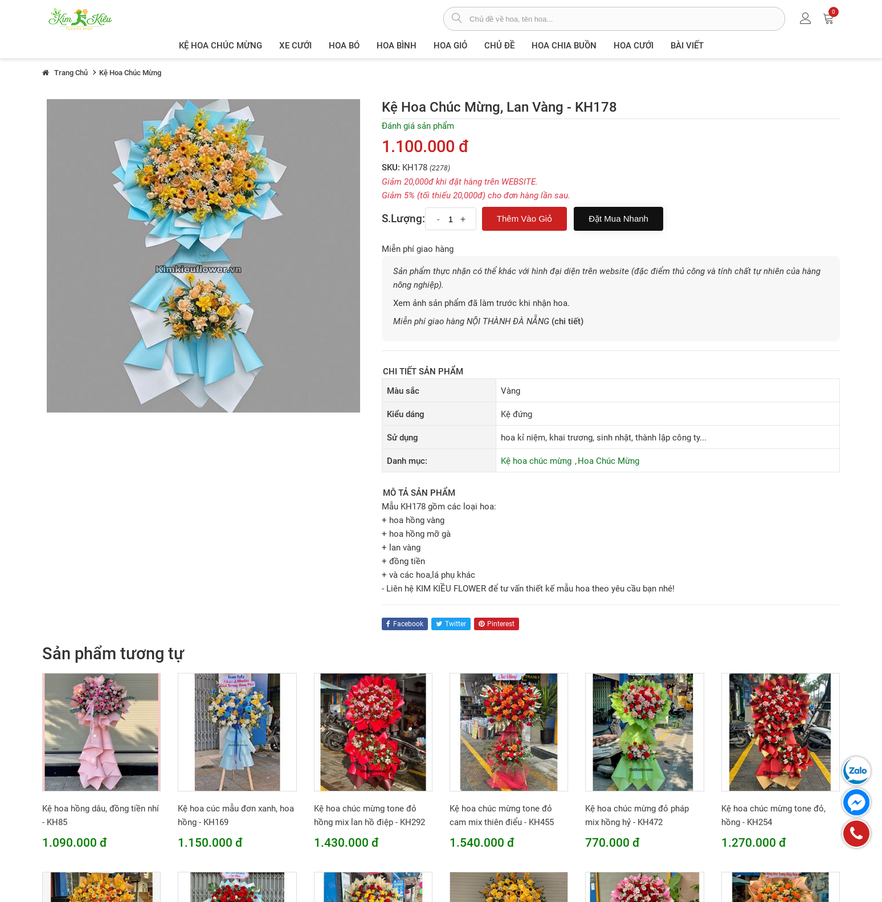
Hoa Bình (396, 45)
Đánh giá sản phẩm (418, 126)
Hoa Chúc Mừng (608, 461)
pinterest (496, 624)
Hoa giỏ (450, 45)
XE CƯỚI (295, 45)
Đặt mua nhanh (618, 218)
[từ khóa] (627, 18)
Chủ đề (499, 45)
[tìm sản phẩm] (456, 19)
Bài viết (687, 45)
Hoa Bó (344, 45)
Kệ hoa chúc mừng (220, 45)
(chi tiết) (567, 321)
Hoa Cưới (634, 45)
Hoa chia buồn (564, 45)
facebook (404, 624)
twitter (451, 624)
